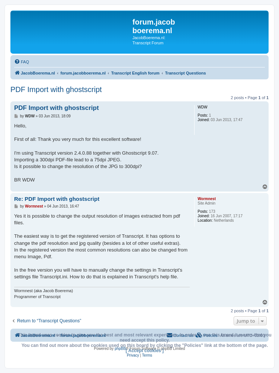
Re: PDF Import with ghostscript (56, 199)
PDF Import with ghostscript (56, 89)
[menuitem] (21, 61)
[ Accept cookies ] (145, 350)
